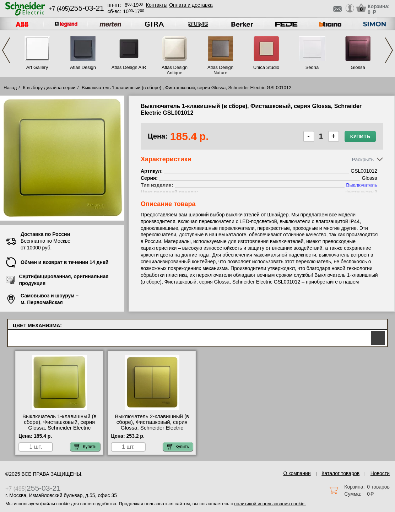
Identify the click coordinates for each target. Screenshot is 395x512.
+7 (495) (76, 9)
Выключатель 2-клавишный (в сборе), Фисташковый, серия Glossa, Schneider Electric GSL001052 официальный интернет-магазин (152, 428)
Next (389, 50)
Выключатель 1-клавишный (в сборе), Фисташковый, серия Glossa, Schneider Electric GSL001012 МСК (59, 425)
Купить (360, 136)
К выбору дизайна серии (49, 87)
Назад (10, 87)
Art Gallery (37, 67)
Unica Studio (266, 67)
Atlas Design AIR (129, 67)
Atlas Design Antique (175, 70)
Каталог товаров (340, 473)
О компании (296, 473)
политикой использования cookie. (269, 503)
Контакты (156, 5)
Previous (6, 50)
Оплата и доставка (190, 5)
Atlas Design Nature (220, 70)
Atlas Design (83, 67)
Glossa (358, 67)
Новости (380, 473)
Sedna (312, 67)
